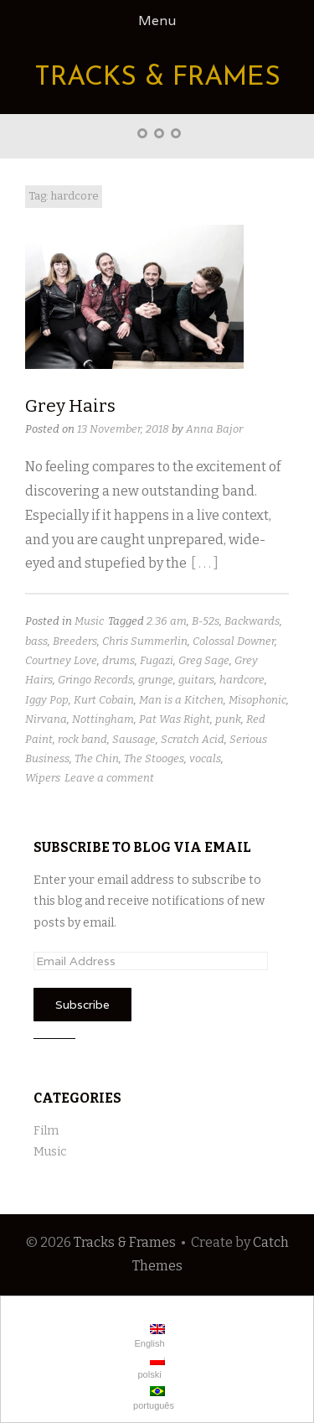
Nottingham (103, 719)
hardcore (242, 679)
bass (36, 641)
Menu (157, 20)
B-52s (205, 621)
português (152, 1398)
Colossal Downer (234, 641)
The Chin (97, 758)
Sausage (134, 739)
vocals (205, 758)
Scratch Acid (192, 739)
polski (149, 1367)
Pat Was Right (174, 719)
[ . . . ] (205, 563)
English (147, 1336)
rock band (82, 739)
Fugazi (156, 660)
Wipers (42, 777)
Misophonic (257, 699)
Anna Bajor (214, 429)
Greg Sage (203, 660)
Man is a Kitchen (181, 699)
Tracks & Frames (157, 78)
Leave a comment (109, 777)
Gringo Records (95, 679)
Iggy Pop (47, 699)
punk (228, 719)
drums (118, 660)
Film (46, 1131)
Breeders (75, 641)
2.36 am (167, 621)
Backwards (252, 621)
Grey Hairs (70, 406)
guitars (196, 679)
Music (89, 621)
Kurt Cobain (104, 699)
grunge (155, 679)
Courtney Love (61, 660)
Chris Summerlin (145, 641)
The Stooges (154, 758)
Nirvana (46, 719)
